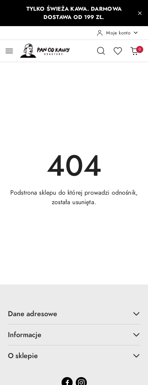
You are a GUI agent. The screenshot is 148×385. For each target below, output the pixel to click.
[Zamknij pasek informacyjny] (139, 13)
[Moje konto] (118, 33)
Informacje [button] (74, 334)
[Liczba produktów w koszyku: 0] (134, 50)
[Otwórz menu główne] (9, 50)
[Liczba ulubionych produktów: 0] (117, 50)
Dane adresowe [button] (74, 314)
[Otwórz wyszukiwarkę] (101, 50)
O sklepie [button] (74, 355)
